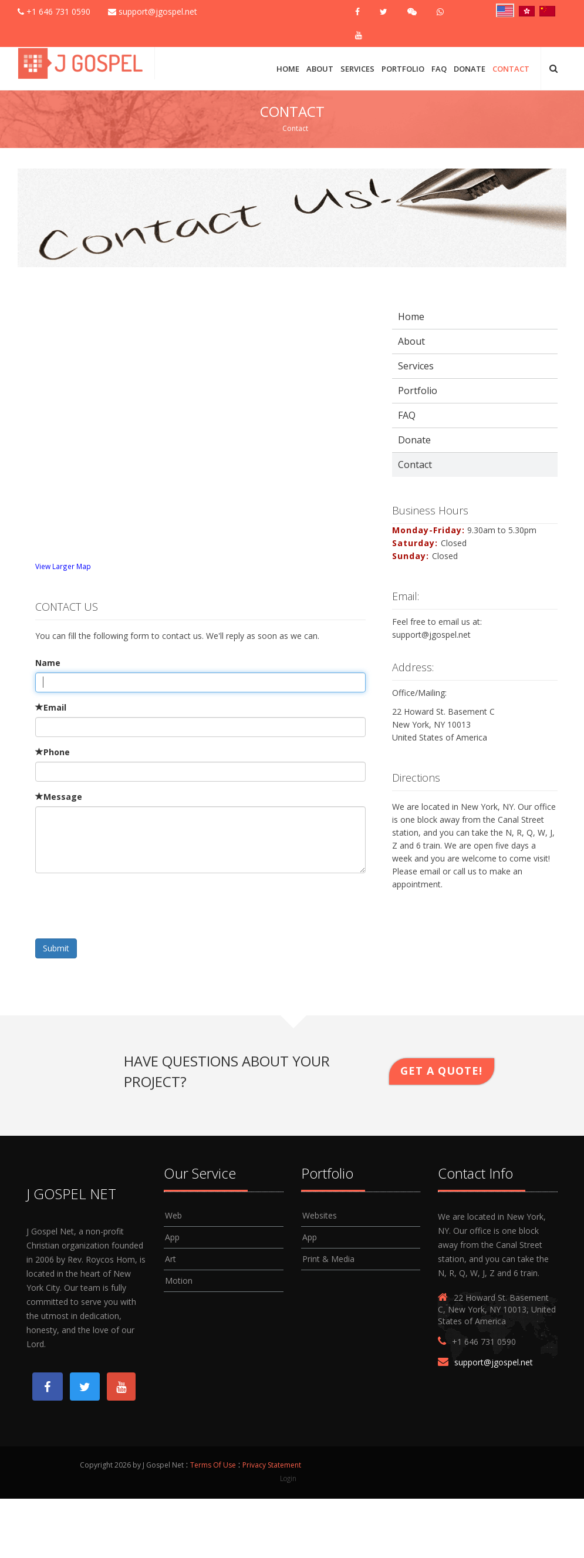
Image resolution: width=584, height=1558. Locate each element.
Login (288, 1479)
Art (170, 1258)
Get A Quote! (441, 1071)
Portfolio (403, 68)
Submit (56, 948)
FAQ (439, 68)
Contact (510, 68)
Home (287, 68)
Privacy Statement (271, 1465)
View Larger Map (63, 566)
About (319, 68)
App (172, 1237)
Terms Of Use (213, 1465)
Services (357, 68)
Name (47, 662)
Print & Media (328, 1258)
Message (58, 796)
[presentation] (124, 905)
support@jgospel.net (152, 11)
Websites (319, 1215)
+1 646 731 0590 (54, 11)
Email (50, 707)
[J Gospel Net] (82, 62)
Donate (469, 68)
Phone (52, 752)
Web (173, 1215)
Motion (179, 1280)
